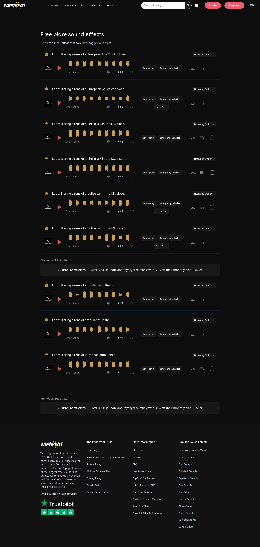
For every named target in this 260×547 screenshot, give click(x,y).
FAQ (135, 464)
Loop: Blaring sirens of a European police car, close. (88, 89)
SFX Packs (94, 5)
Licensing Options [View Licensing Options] (203, 54)
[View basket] (252, 5)
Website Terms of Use (98, 471)
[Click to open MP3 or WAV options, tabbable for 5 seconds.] (193, 68)
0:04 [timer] (120, 141)
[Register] (234, 5)
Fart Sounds (185, 485)
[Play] (59, 68)
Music (110, 5)
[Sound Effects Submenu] (83, 5)
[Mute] (108, 72)
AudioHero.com (72, 269)
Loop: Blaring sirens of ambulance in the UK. (83, 285)
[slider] (100, 63)
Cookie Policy (94, 485)
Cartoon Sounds (187, 519)
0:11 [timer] (120, 372)
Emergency (148, 68)
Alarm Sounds (186, 506)
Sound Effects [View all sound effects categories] (72, 5)
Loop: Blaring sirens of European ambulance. (84, 355)
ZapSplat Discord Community (149, 499)
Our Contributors (142, 492)
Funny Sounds (186, 457)
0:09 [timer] (120, 72)
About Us (138, 450)
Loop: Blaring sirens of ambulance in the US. (83, 320)
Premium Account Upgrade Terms (105, 457)
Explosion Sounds (188, 478)
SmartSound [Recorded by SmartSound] (73, 72)
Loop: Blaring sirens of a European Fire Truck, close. (89, 54)
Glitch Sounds (186, 513)
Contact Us (139, 457)
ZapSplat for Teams (143, 478)
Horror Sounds (187, 499)
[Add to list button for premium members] (202, 68)
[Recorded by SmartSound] (48, 68)
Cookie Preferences (97, 492)
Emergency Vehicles (170, 68)
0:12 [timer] (120, 337)
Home (54, 5)
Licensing (92, 450)
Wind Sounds (186, 526)
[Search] (188, 5)
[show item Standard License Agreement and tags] (212, 68)
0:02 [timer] (120, 246)
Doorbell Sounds (188, 471)
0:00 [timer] (132, 72)
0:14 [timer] (120, 303)
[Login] (213, 5)
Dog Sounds (185, 492)
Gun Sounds (185, 464)
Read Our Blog (141, 506)
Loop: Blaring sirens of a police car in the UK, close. (88, 193)
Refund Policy (94, 464)
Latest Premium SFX (144, 485)
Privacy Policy (94, 478)
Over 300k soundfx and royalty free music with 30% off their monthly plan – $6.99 (146, 270)
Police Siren (161, 106)
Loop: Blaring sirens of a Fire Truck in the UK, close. (88, 124)
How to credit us (142, 471)
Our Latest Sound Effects (192, 450)
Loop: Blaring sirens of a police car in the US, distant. (89, 228)
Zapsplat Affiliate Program (147, 513)
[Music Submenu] (116, 5)
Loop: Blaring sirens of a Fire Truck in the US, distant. (89, 159)
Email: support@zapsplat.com (58, 494)
